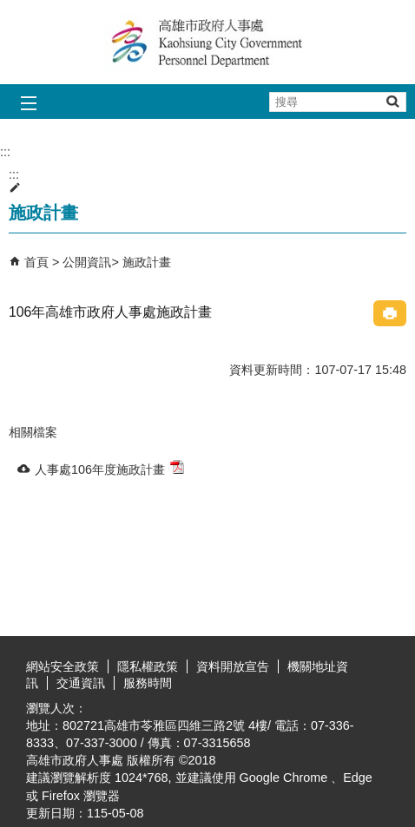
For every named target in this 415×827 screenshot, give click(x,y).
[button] (392, 101)
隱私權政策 (147, 666)
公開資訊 (87, 262)
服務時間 (147, 683)
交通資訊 (80, 683)
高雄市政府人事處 (207, 42)
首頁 (36, 262)
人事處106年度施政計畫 (109, 468)
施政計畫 (146, 262)
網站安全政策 (62, 666)
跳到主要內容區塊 (9, 9)
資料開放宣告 (232, 666)
